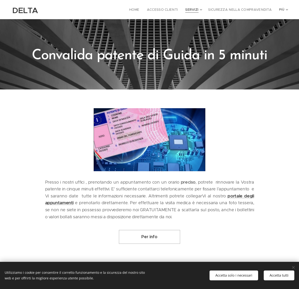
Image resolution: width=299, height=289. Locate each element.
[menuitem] (145, 9)
